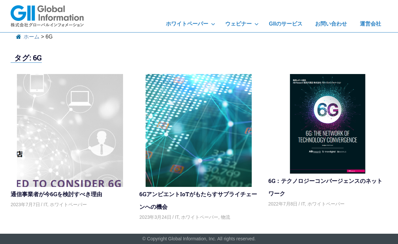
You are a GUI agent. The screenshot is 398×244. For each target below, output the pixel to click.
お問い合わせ (331, 24)
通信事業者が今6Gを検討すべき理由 (56, 194)
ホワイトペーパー (190, 24)
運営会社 (370, 24)
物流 (225, 217)
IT (45, 204)
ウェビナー (242, 24)
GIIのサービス (285, 24)
